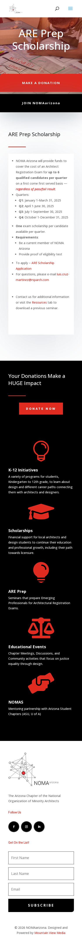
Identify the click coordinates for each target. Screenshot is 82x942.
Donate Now (41, 408)
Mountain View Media (49, 933)
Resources (39, 302)
